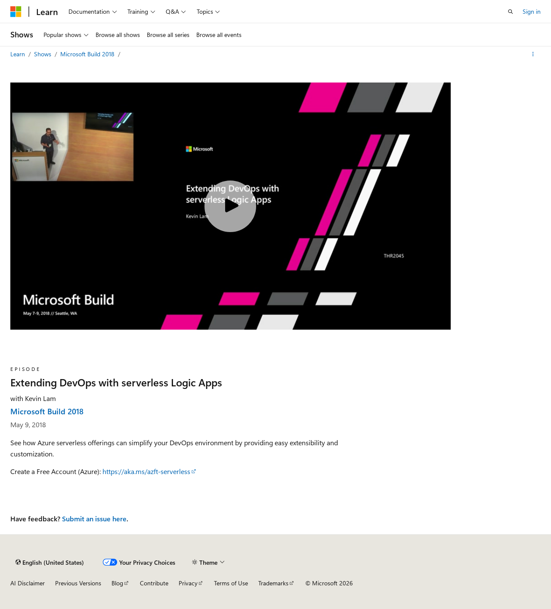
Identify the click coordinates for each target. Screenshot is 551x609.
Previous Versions (78, 583)
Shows (43, 54)
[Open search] (510, 11)
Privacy (188, 583)
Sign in (532, 11)
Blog (117, 583)
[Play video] (230, 206)
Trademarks (273, 583)
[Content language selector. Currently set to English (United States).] (49, 562)
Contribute (154, 583)
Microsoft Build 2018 (88, 54)
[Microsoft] (16, 11)
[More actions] (533, 54)
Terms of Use (231, 583)
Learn (18, 54)
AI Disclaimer (27, 583)
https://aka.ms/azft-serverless (146, 471)
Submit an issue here (94, 518)
